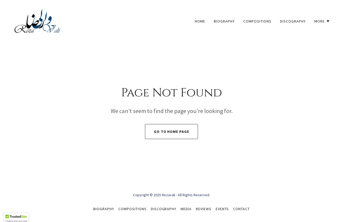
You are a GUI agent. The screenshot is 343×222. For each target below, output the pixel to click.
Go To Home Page (171, 131)
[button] (322, 21)
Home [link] (200, 21)
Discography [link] (293, 21)
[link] (37, 20)
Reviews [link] (203, 208)
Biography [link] (224, 21)
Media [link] (186, 208)
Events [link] (222, 208)
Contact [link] (241, 208)
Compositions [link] (257, 21)
